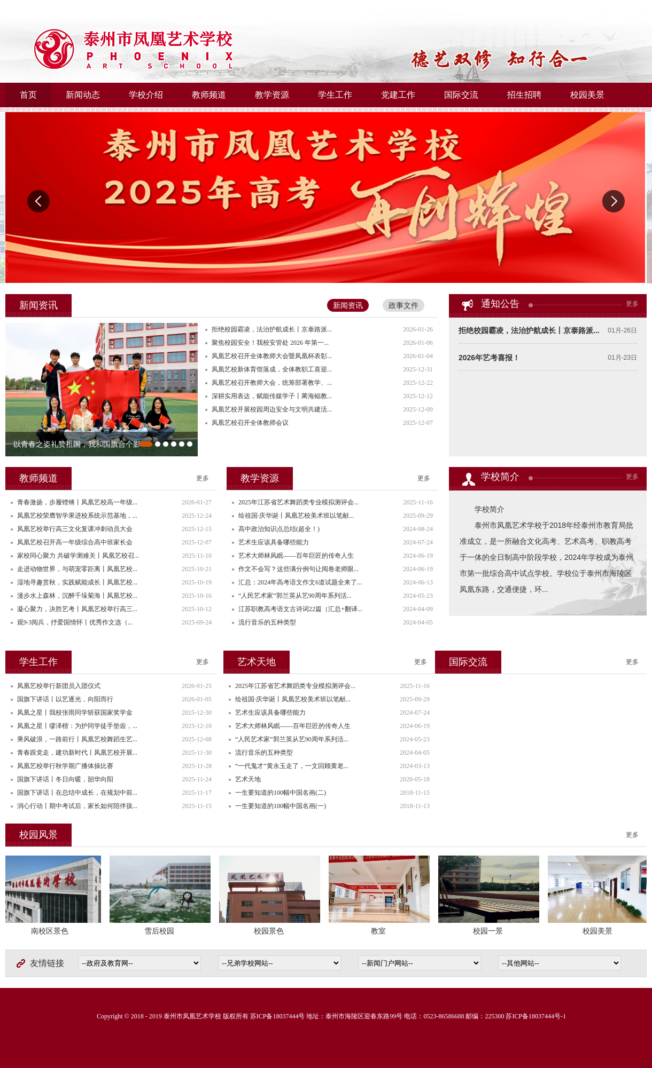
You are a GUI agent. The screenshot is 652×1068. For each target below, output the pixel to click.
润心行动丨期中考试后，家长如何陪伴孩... (77, 806)
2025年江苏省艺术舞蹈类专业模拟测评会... (298, 502)
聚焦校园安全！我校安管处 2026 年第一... (270, 342)
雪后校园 (160, 931)
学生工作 (335, 94)
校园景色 (270, 931)
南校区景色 (50, 931)
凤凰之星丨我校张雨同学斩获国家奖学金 (75, 712)
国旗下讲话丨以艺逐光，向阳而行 (65, 699)
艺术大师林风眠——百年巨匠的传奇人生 (296, 555)
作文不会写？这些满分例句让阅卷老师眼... (298, 569)
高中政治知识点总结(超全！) (279, 529)
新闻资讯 (348, 305)
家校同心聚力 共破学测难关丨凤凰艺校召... (78, 555)
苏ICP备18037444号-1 (536, 1016)
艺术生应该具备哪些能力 (273, 542)
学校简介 (500, 476)
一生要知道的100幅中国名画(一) (280, 806)
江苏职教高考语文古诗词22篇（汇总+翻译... (300, 609)
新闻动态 (83, 94)
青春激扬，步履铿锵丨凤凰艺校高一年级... (77, 502)
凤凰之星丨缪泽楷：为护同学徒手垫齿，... (77, 726)
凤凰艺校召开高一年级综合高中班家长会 (75, 542)
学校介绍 (146, 94)
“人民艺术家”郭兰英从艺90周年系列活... (295, 595)
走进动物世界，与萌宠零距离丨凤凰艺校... (77, 569)
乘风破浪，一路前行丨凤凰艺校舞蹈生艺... (77, 739)
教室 (379, 931)
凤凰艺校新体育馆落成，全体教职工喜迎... (272, 369)
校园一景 (489, 931)
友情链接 (47, 963)
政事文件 (403, 305)
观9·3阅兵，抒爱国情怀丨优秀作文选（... (75, 622)
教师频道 (209, 94)
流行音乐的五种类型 (267, 622)
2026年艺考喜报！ (489, 357)
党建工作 (398, 94)
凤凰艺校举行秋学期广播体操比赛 (65, 766)
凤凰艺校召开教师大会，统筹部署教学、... (272, 382)
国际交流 (461, 94)
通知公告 (500, 303)
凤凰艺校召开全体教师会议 (250, 422)
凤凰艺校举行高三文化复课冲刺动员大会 (75, 529)
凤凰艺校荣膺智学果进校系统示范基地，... (77, 515)
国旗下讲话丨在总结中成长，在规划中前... (77, 792)
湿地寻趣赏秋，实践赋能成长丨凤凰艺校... (77, 582)
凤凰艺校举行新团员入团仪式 (58, 686)
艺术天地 (256, 661)
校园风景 (38, 834)
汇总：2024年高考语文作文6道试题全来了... (300, 582)
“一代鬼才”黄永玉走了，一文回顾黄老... (291, 766)
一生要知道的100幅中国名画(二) (280, 792)
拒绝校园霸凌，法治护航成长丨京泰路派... (529, 330)
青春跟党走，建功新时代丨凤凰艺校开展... (77, 752)
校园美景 (587, 94)
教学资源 (272, 94)
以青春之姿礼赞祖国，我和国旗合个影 (77, 444)
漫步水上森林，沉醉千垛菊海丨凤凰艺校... (77, 595)
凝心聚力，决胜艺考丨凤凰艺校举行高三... (77, 609)
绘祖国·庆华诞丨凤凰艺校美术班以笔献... (296, 515)
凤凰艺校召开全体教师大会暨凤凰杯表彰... (272, 356)
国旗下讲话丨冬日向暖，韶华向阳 (65, 779)
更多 (632, 303)
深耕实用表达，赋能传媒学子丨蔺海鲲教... (272, 396)
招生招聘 (524, 94)
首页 (28, 94)
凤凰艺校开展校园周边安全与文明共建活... (272, 409)
